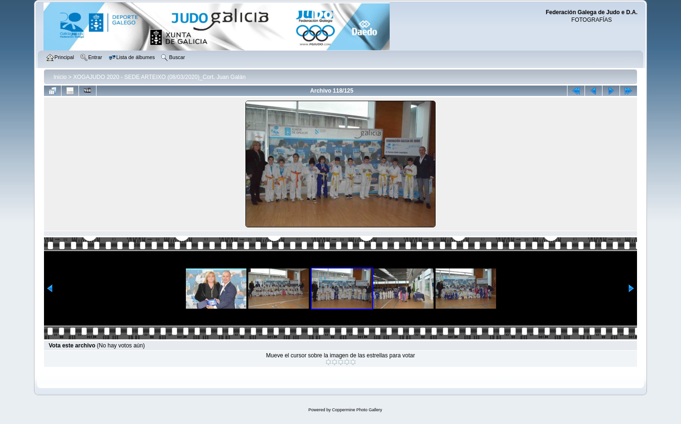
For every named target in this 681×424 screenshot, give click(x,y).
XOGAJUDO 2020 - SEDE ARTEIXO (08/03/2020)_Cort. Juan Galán (159, 77)
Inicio (60, 77)
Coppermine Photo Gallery (357, 409)
